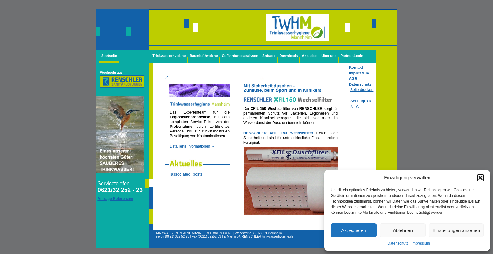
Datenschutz (397, 243)
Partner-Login (352, 55)
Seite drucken (361, 90)
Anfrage (268, 55)
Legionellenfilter (291, 183)
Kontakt (356, 67)
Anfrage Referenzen (115, 199)
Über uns (328, 55)
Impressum (421, 243)
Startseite (109, 55)
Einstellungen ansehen (456, 230)
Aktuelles (309, 55)
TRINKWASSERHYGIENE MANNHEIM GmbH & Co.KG (193, 233)
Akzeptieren (353, 230)
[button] (480, 178)
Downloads (289, 55)
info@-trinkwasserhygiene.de (264, 236)
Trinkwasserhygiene (169, 55)
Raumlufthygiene (204, 55)
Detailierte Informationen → (192, 146)
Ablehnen (403, 230)
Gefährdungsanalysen (240, 55)
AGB (353, 79)
